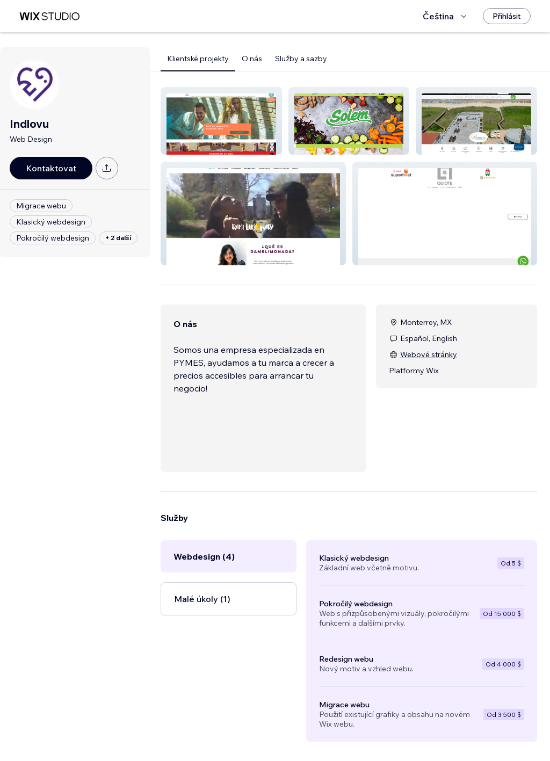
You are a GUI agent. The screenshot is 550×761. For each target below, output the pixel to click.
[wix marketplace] (49, 16)
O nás (252, 58)
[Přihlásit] (507, 16)
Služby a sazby (301, 58)
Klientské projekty (198, 58)
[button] (221, 121)
